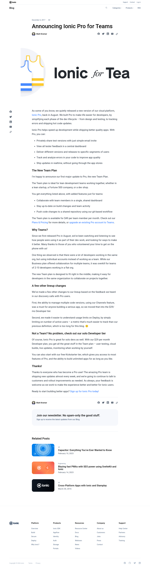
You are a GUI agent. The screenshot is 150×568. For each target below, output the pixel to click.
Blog (11, 8)
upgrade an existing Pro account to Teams (91, 222)
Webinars (78, 540)
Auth (55, 540)
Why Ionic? (35, 544)
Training (122, 540)
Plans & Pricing (40, 222)
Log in (139, 2)
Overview (34, 528)
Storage (56, 544)
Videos (77, 548)
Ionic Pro (36, 115)
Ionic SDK (56, 528)
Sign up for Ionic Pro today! (84, 391)
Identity (56, 536)
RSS (139, 8)
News (77, 544)
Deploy (33, 540)
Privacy (38, 563)
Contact (132, 2)
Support (125, 2)
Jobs (99, 536)
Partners (122, 532)
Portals (55, 548)
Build (33, 532)
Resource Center (81, 528)
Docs (77, 532)
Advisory (122, 536)
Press (99, 540)
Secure (33, 536)
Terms (30, 563)
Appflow (56, 532)
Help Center (123, 528)
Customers (101, 532)
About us (100, 528)
